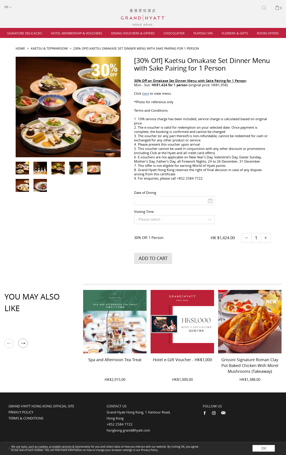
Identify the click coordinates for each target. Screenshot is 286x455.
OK (263, 448)
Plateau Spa (203, 33)
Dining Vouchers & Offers (133, 33)
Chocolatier (174, 33)
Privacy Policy (20, 412)
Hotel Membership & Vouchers (76, 33)
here (145, 93)
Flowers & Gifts (235, 33)
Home (20, 48)
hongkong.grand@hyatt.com (128, 430)
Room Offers (268, 33)
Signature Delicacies (24, 33)
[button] (23, 343)
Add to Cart (153, 258)
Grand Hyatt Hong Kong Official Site (41, 406)
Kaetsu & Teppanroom (49, 48)
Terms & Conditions (25, 418)
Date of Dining (145, 193)
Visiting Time (144, 212)
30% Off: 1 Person (149, 238)
